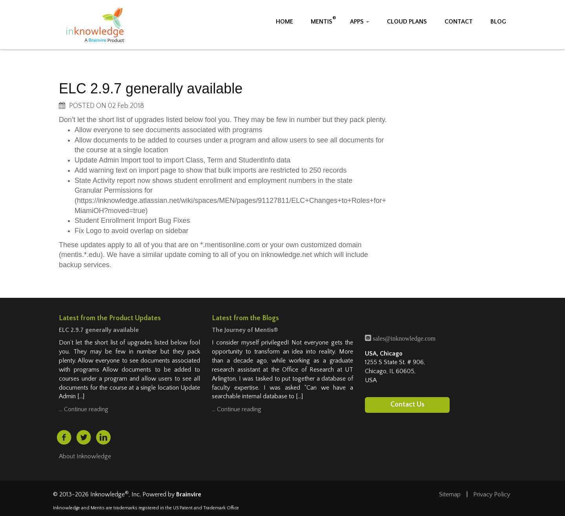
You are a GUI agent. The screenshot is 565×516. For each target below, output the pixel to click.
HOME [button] (284, 21)
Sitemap (450, 494)
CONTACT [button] (459, 21)
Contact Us (407, 405)
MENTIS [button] (321, 21)
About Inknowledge (85, 456)
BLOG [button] (498, 21)
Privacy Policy (491, 494)
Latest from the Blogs (245, 318)
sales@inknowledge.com (403, 337)
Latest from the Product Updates (110, 318)
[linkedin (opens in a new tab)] (103, 437)
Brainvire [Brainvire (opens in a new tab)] (188, 494)
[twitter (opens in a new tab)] (84, 437)
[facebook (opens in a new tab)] (64, 437)
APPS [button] (359, 21)
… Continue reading (83, 409)
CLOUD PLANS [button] (407, 21)
